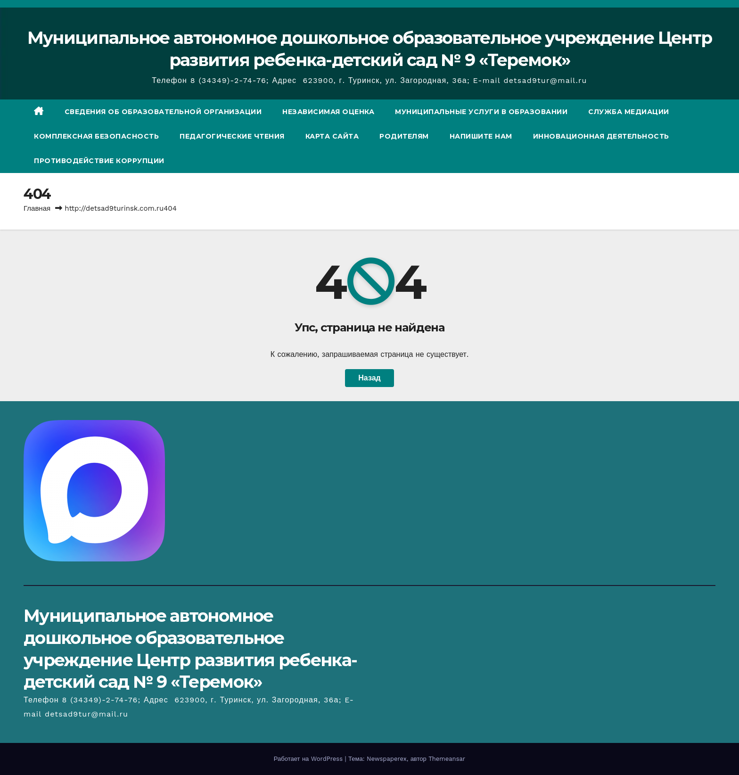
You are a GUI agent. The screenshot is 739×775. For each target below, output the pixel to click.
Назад (369, 377)
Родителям (404, 136)
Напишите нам (481, 136)
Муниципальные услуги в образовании (481, 111)
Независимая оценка (328, 111)
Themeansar (446, 758)
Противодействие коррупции (99, 161)
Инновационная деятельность (601, 136)
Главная (37, 208)
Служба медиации (628, 111)
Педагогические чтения (232, 136)
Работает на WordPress (309, 758)
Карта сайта (332, 136)
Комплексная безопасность (96, 136)
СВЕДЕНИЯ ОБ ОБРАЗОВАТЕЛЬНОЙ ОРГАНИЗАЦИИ (163, 111)
